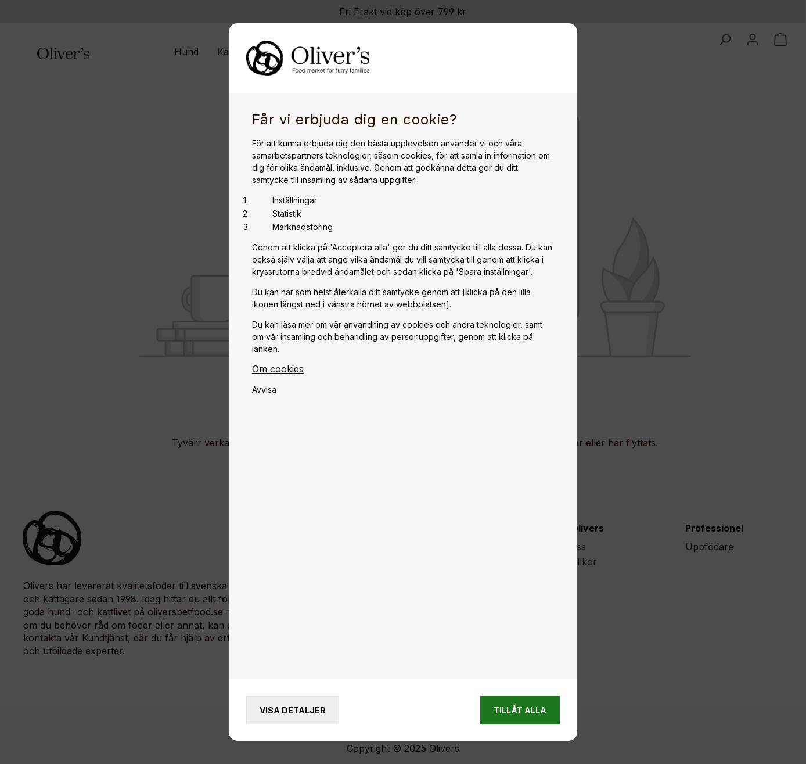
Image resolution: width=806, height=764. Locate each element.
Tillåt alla (520, 710)
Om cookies (278, 369)
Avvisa (264, 389)
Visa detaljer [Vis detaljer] (293, 710)
